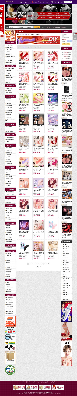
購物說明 (34, 2)
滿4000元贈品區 (9, 306)
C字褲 (7, 258)
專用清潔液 (8, 232)
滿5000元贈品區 (9, 309)
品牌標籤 (64, 13)
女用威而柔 (8, 79)
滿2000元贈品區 (9, 302)
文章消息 (57, 17)
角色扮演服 (8, 271)
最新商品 (28, 382)
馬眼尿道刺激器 (9, 178)
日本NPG (64, 244)
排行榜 (57, 13)
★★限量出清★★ (9, 45)
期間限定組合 (8, 54)
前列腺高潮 (8, 183)
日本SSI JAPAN (65, 267)
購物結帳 (28, 2)
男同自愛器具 (8, 176)
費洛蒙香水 (8, 227)
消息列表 (34, 382)
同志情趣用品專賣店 (9, 2)
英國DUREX (65, 280)
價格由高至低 (38, 47)
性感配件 (7, 274)
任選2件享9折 (8, 49)
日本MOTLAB (65, 278)
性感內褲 (7, 276)
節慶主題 (7, 260)
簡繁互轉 (47, 2)
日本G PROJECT (66, 246)
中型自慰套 (8, 103)
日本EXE (64, 260)
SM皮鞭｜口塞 (8, 212)
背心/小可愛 (8, 253)
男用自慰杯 (8, 98)
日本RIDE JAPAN (66, 269)
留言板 (65, 17)
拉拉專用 (7, 185)
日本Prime (64, 276)
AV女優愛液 (8, 156)
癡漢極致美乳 (8, 112)
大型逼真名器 (8, 105)
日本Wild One (65, 264)
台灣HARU (64, 297)
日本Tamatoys (65, 255)
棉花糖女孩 (8, 255)
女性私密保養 (8, 234)
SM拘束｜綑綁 (8, 210)
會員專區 (53, 382)
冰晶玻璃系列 (8, 239)
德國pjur (64, 290)
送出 (64, 44)
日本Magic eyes (65, 253)
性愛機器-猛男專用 (9, 137)
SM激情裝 (7, 217)
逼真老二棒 (8, 70)
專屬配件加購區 (9, 62)
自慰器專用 (8, 159)
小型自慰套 (8, 101)
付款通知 (49, 17)
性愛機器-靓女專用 (9, 139)
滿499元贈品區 (8, 299)
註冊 (68, 44)
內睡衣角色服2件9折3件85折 (10, 57)
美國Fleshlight (65, 283)
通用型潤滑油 (8, 147)
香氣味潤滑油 (8, 152)
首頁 (22, 2)
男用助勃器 (8, 117)
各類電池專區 (8, 247)
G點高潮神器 (8, 73)
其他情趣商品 (8, 241)
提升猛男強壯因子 (9, 131)
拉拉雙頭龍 (8, 181)
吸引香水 (7, 174)
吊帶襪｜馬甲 (8, 269)
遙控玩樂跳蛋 (8, 92)
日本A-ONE (65, 258)
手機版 (60, 2)
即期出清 (7, 51)
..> (44, 263)
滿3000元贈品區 (9, 304)
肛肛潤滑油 (8, 172)
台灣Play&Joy (65, 294)
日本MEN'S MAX (66, 271)
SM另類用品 (8, 219)
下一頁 (47, 263)
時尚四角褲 (8, 289)
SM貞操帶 (7, 215)
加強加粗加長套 (9, 129)
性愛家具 (7, 141)
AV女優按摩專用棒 (9, 191)
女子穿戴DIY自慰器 (9, 202)
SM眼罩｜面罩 (8, 208)
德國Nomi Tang (65, 287)
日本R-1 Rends (65, 262)
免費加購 (42, 13)
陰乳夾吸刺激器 (9, 77)
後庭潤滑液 (8, 161)
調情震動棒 (8, 75)
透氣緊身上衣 (8, 291)
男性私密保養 (8, 237)
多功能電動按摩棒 (9, 68)
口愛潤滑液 (8, 154)
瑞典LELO (64, 292)
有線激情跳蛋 (8, 88)
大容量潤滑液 (8, 163)
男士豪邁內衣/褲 (9, 287)
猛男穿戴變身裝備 (9, 199)
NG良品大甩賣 (8, 60)
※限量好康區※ (9, 47)
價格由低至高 (31, 47)
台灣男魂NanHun (66, 299)
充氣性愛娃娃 (8, 110)
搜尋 (37, 27)
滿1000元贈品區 (9, 297)
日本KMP (64, 274)
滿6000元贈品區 (9, 311)
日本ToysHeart (65, 248)
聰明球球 (7, 82)
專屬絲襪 (7, 284)
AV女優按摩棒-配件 (9, 194)
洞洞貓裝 (7, 262)
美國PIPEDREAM (66, 285)
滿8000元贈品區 (9, 313)
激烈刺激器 (8, 169)
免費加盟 (41, 2)
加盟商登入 (46, 382)
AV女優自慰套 (8, 107)
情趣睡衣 (7, 265)
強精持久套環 (8, 126)
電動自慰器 (8, 114)
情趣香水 (7, 225)
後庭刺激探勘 (8, 230)
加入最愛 (54, 2)
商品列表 (49, 13)
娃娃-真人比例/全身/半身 (9, 120)
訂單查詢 (42, 17)
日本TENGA (65, 251)
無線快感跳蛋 (8, 90)
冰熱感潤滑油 (8, 150)
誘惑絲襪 (7, 267)
